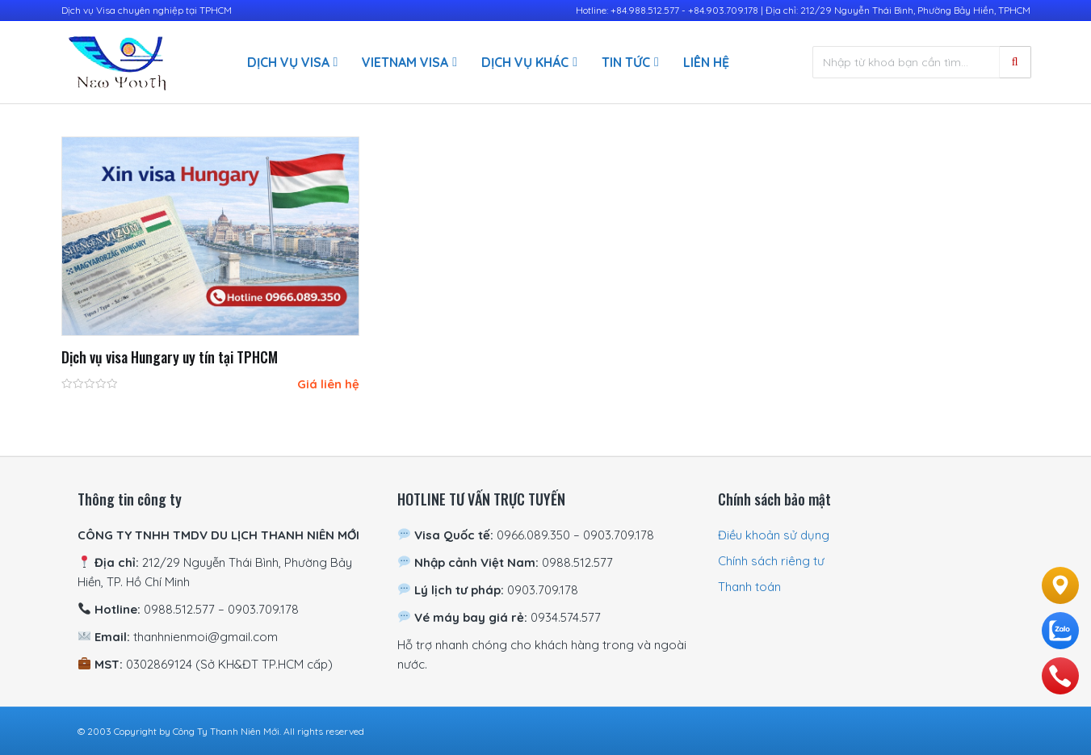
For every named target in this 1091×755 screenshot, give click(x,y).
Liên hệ (706, 62)
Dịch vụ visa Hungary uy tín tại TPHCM (169, 356)
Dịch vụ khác (525, 62)
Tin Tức (626, 62)
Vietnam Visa (405, 62)
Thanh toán (749, 586)
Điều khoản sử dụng (773, 535)
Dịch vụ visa (288, 62)
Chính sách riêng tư (771, 560)
